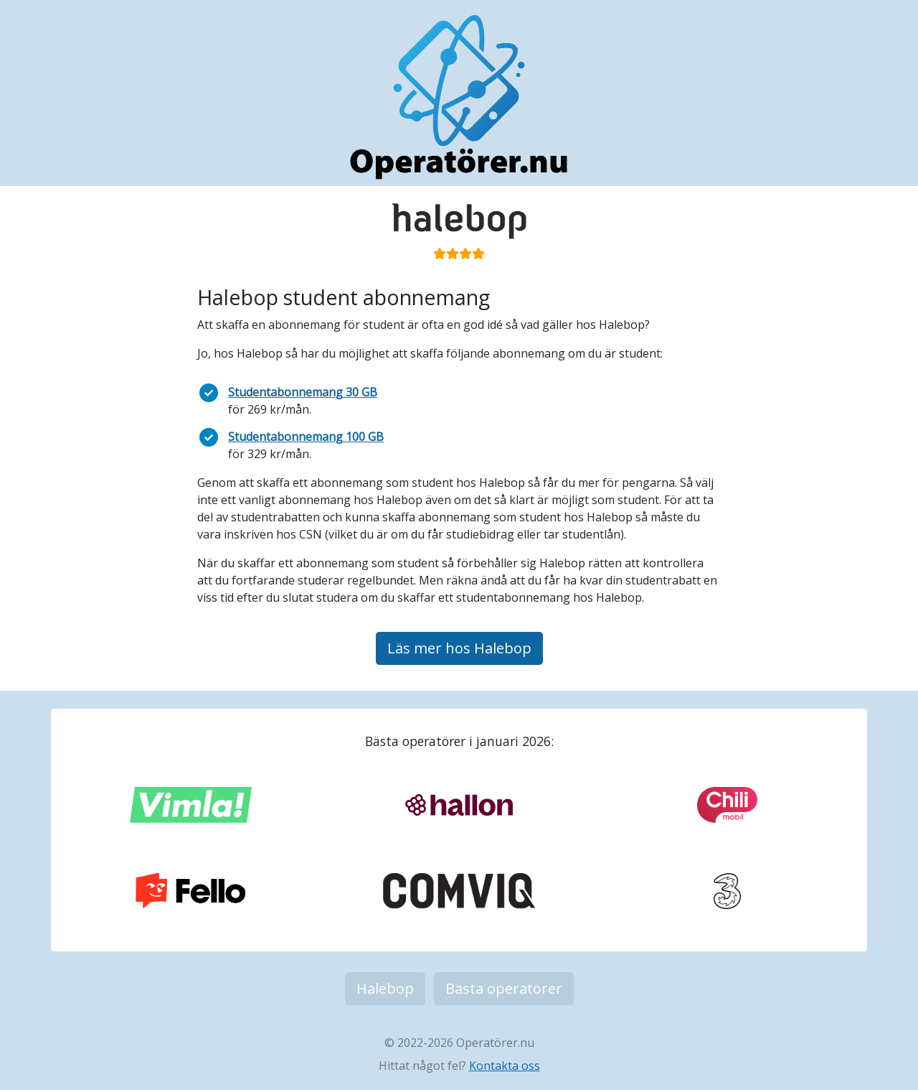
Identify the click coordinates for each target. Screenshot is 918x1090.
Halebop (385, 988)
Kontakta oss (504, 1065)
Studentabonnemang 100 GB (306, 436)
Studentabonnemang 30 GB (302, 392)
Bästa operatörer (503, 988)
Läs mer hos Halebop (459, 648)
